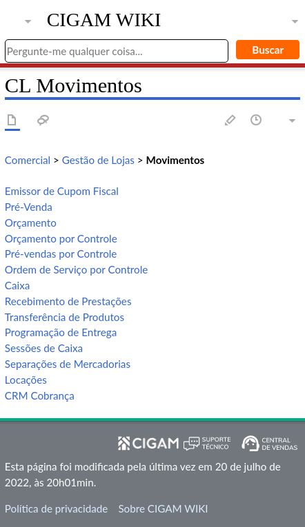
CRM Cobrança (40, 395)
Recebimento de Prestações (68, 301)
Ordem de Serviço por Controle (76, 269)
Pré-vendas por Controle (61, 253)
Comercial (27, 160)
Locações (26, 379)
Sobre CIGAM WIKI (163, 508)
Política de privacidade (56, 508)
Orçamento (31, 222)
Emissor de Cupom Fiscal (62, 191)
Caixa (17, 285)
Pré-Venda (28, 206)
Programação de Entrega (61, 332)
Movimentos (175, 160)
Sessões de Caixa (44, 348)
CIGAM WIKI (104, 20)
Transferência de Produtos (64, 317)
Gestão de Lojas (98, 160)
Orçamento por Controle (61, 238)
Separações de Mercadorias (67, 364)
